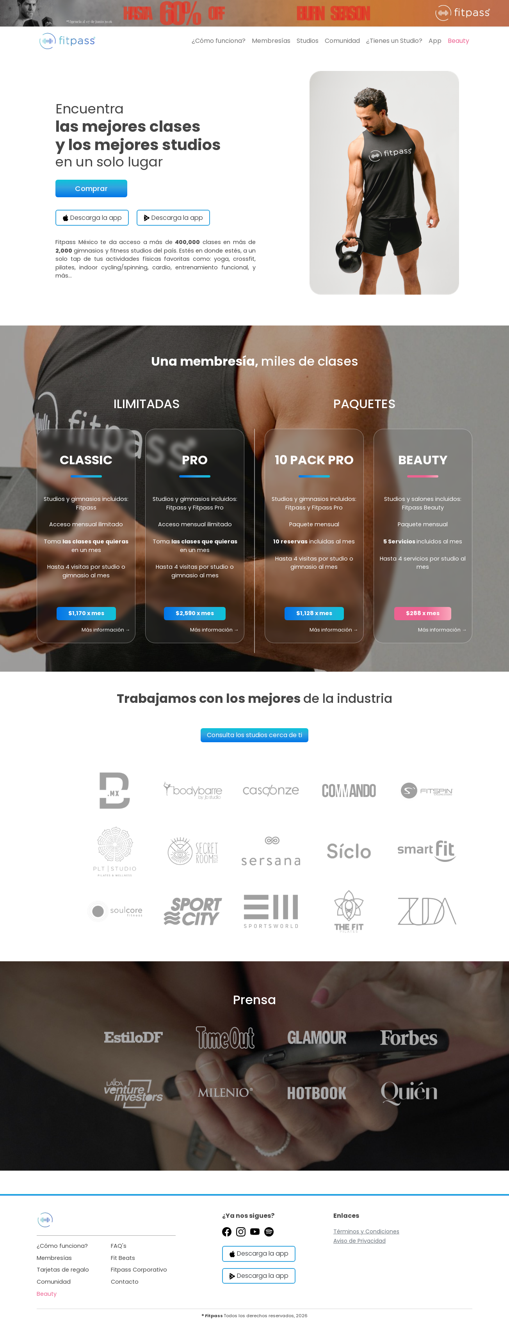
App (435, 40)
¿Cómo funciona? (219, 40)
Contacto (125, 1282)
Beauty (458, 40)
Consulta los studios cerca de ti (254, 735)
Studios (308, 40)
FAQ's (118, 1246)
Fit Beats (123, 1258)
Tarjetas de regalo (63, 1270)
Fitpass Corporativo (139, 1270)
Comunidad (342, 40)
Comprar (91, 188)
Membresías (271, 40)
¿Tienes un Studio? (394, 40)
